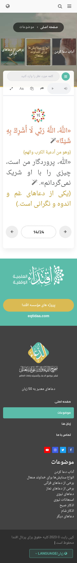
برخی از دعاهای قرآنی (59, 483)
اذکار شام (67, 511)
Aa (22, 89)
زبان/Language (51, 554)
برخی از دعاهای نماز (60, 488)
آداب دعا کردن (64, 472)
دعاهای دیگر (65, 516)
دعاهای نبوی (65, 494)
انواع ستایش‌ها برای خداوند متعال (50, 477)
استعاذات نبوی (64, 500)
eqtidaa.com (38, 316)
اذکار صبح (67, 505)
